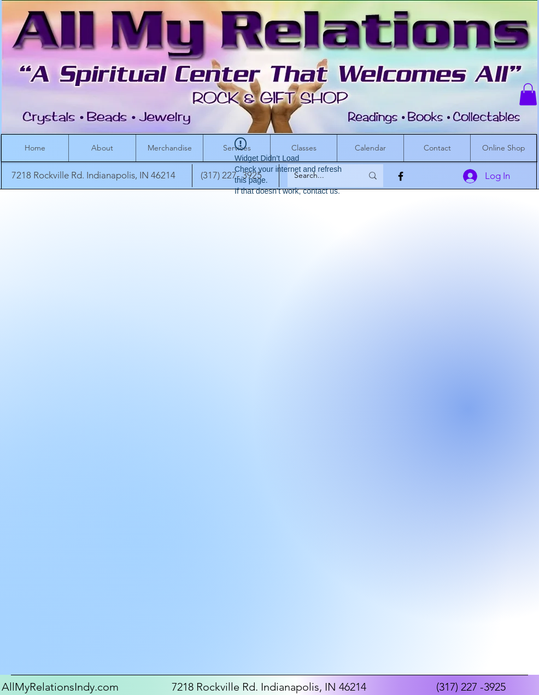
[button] (528, 94)
